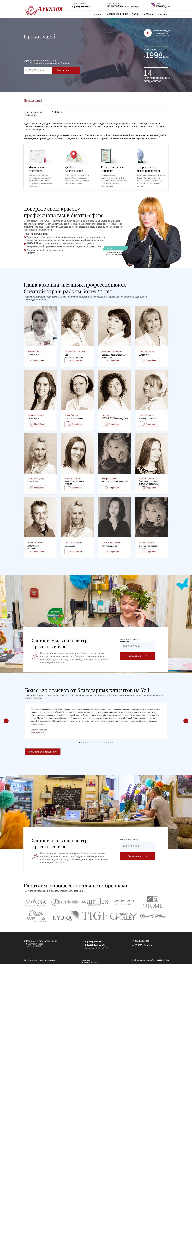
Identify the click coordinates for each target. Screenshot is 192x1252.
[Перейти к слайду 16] (108, 1030)
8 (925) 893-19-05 (95, 1232)
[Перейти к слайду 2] (81, 1030)
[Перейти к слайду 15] (106, 1030)
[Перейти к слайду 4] (85, 1030)
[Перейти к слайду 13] (102, 1030)
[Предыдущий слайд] (6, 1008)
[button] (148, 33)
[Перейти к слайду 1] (79, 1030)
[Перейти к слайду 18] (112, 1030)
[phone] (38, 70)
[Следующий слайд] (185, 1008)
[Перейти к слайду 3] (83, 1030)
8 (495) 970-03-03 (82, 6)
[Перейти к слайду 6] (89, 1030)
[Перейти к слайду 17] (110, 1030)
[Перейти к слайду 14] (104, 1030)
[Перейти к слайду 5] (87, 1030)
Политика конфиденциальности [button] (90, 1249)
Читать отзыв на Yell (38, 1021)
